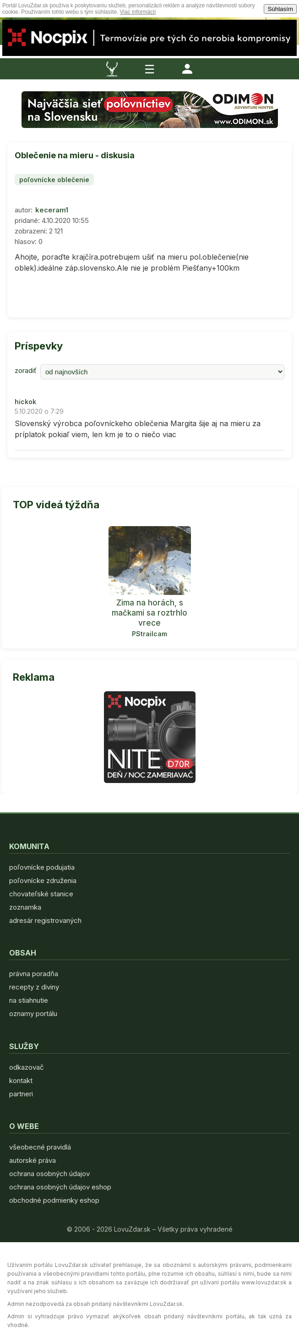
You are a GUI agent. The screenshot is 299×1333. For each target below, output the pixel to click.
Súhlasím (280, 9)
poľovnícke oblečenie (54, 179)
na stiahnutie (28, 1000)
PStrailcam (149, 634)
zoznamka (25, 907)
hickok (25, 401)
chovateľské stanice (41, 893)
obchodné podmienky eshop (54, 1200)
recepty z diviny (34, 987)
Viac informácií (138, 12)
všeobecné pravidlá (40, 1147)
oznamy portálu (33, 1013)
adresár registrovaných (45, 920)
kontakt (21, 1080)
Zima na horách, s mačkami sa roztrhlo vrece (149, 613)
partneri (21, 1093)
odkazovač (26, 1067)
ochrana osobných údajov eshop (60, 1187)
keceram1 (51, 210)
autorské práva (32, 1160)
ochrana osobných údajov (49, 1173)
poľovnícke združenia (42, 880)
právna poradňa (33, 973)
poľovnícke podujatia (42, 867)
